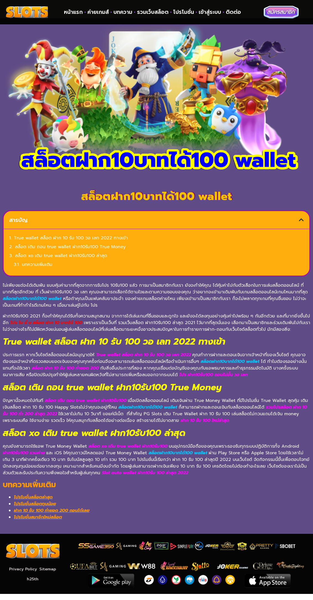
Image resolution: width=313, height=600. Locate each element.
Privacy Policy (22, 575)
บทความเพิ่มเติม (37, 271)
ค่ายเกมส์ (98, 12)
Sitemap (48, 575)
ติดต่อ (233, 12)
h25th (33, 585)
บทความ (122, 12)
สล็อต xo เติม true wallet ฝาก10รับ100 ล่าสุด (61, 262)
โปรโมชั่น (183, 12)
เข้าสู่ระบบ (210, 12)
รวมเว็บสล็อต (153, 12)
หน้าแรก (73, 12)
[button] (301, 226)
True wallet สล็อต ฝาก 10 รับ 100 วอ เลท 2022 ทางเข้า (71, 244)
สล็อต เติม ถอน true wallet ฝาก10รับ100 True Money (70, 253)
